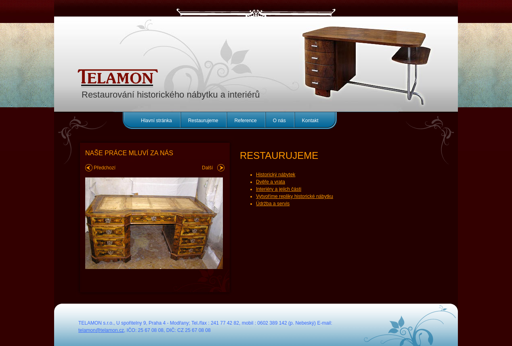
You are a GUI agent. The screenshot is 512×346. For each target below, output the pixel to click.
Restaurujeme (203, 120)
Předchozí (104, 168)
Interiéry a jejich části (278, 189)
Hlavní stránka (156, 120)
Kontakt (310, 120)
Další (207, 168)
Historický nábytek (275, 174)
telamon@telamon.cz (101, 330)
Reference (245, 120)
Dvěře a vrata (270, 182)
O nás (279, 120)
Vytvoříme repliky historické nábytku (294, 196)
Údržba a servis (273, 203)
